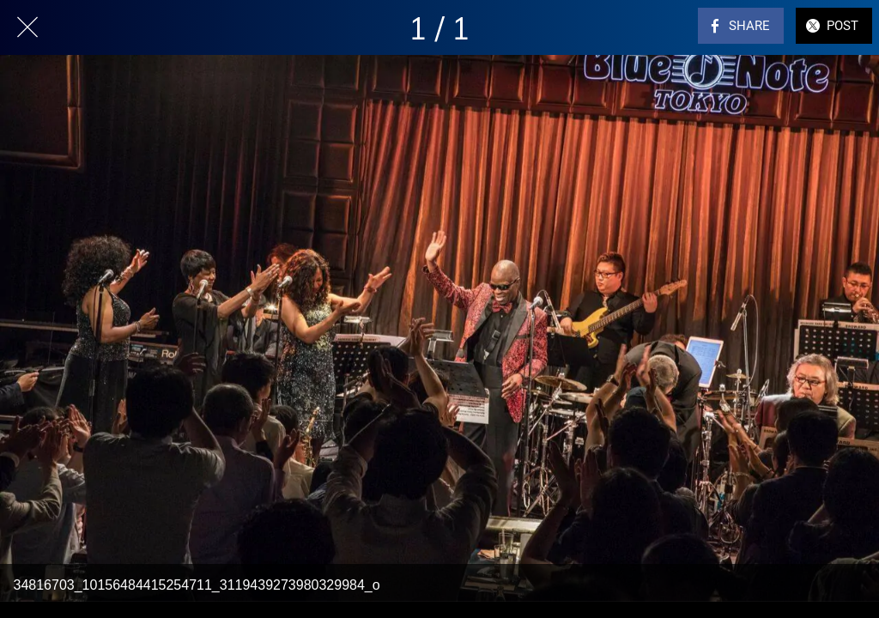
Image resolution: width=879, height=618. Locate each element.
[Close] (27, 27)
